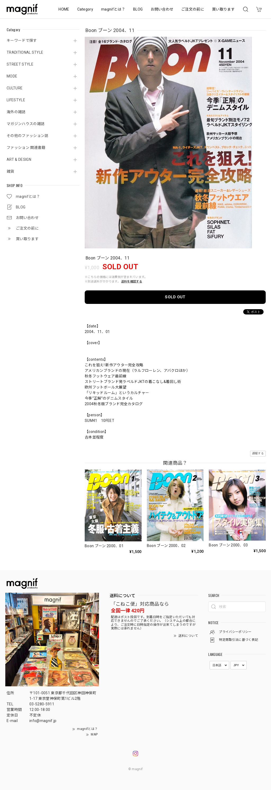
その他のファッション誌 (27, 136)
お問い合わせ (162, 9)
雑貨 (10, 171)
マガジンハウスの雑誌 (25, 124)
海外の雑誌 (16, 112)
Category (85, 9)
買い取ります (223, 9)
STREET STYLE (20, 64)
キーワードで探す (22, 40)
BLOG (138, 9)
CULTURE (14, 88)
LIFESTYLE (16, 100)
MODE (12, 76)
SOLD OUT (175, 297)
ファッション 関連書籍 (26, 147)
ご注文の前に (192, 9)
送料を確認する (131, 281)
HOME (63, 9)
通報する (258, 453)
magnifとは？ (113, 9)
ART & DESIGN (19, 159)
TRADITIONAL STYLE (25, 52)
